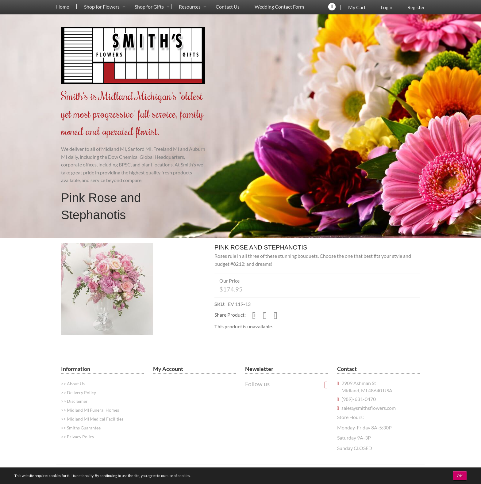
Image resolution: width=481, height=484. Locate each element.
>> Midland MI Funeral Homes (90, 410)
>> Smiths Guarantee (81, 427)
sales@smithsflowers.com (368, 408)
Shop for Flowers (102, 6)
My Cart (357, 7)
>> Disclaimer (74, 401)
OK (460, 475)
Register (416, 7)
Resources (190, 6)
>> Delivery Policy (78, 392)
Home (62, 6)
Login (386, 7)
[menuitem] (62, 6)
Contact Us (228, 6)
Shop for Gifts (149, 6)
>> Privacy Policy (77, 436)
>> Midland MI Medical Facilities (92, 418)
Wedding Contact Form (279, 6)
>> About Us (73, 383)
